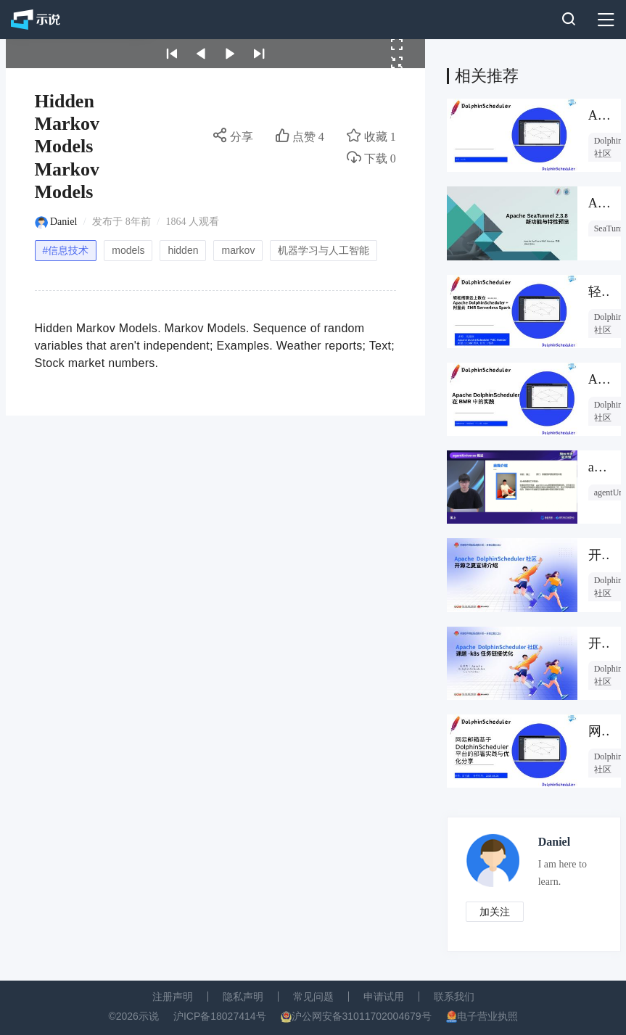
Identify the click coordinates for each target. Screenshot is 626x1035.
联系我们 (454, 996)
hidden (183, 250)
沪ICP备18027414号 (219, 1016)
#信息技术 (66, 250)
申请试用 (383, 996)
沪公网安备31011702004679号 (362, 1016)
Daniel (63, 221)
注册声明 (172, 996)
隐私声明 (243, 996)
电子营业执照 (487, 1016)
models (128, 250)
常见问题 (313, 996)
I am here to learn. (562, 873)
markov (238, 250)
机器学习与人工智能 (323, 250)
